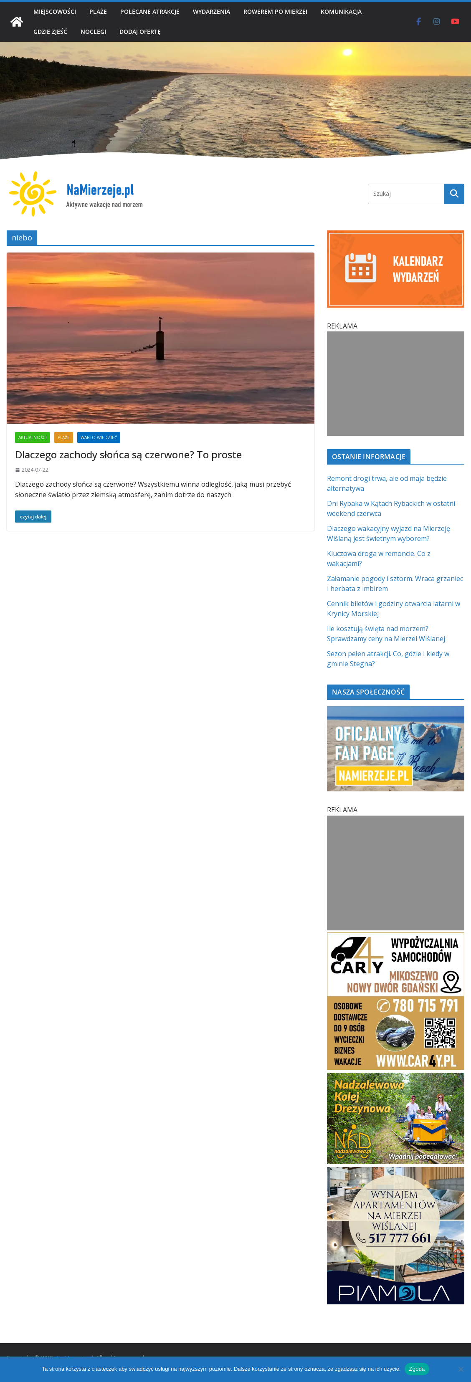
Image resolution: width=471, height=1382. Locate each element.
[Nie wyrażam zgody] (460, 1369)
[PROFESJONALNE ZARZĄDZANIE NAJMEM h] (395, 1172)
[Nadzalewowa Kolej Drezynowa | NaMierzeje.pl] (395, 1077)
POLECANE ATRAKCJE (150, 11)
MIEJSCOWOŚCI (54, 11)
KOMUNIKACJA (341, 11)
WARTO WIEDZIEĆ (99, 437)
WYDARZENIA (211, 11)
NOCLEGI (93, 31)
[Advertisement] (395, 383)
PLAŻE (98, 11)
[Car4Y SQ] (395, 937)
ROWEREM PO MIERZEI (275, 11)
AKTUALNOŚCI (32, 437)
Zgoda (417, 1369)
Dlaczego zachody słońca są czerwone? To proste (128, 454)
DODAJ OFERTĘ (140, 31)
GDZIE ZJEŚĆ (50, 31)
